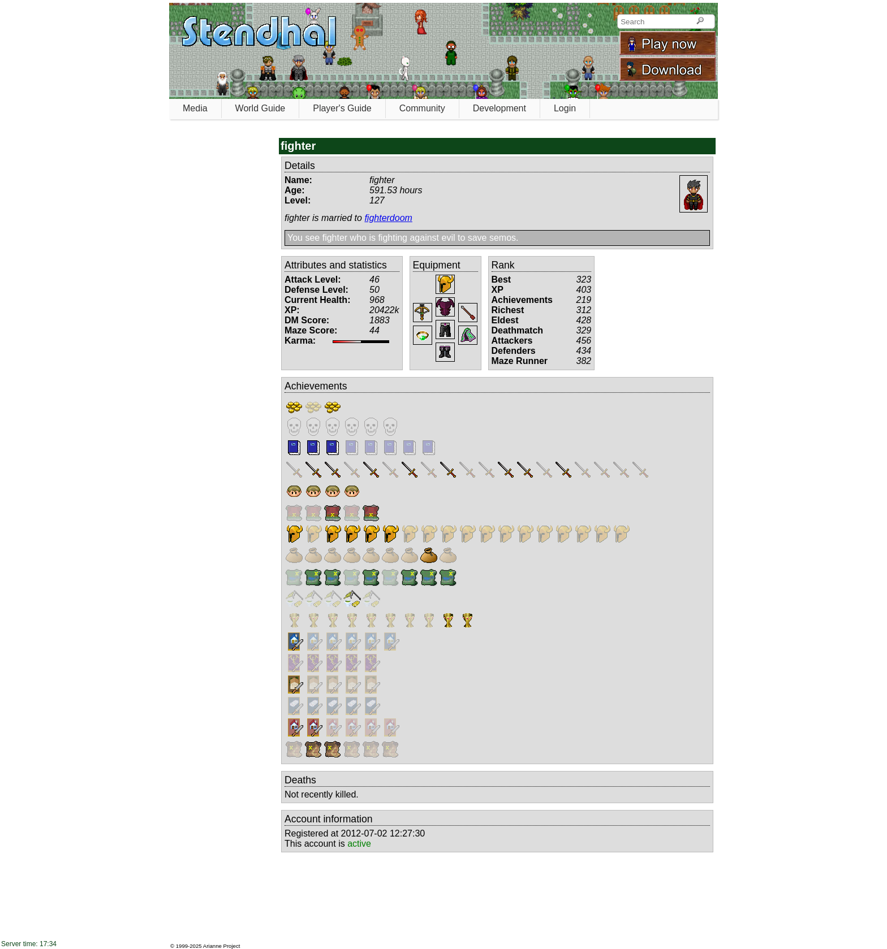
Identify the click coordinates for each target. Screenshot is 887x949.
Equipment (436, 265)
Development (499, 108)
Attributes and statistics (336, 265)
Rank (503, 265)
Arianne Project (221, 946)
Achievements (316, 386)
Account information (329, 819)
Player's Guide (342, 108)
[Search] (700, 21)
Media (195, 108)
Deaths (300, 780)
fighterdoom (388, 218)
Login (565, 108)
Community (422, 108)
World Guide (260, 108)
